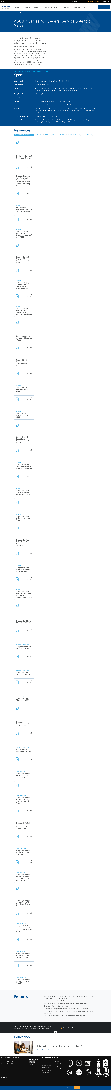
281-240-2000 (67, 1028)
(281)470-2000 (45, 1072)
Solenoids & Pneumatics (28, 12)
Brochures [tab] (38, 134)
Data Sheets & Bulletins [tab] (74, 134)
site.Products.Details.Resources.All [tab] (24, 134)
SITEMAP (36, 1085)
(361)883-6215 (45, 1061)
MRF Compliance (52, 1085)
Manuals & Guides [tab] (87, 134)
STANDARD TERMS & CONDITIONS (25, 1085)
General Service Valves (53, 12)
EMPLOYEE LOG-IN (43, 1085)
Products (16, 12)
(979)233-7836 (57, 1063)
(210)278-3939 (57, 1068)
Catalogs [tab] (47, 134)
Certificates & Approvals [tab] (58, 134)
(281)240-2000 (9, 1063)
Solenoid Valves (41, 12)
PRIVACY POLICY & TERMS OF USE (9, 1085)
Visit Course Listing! (43, 1049)
